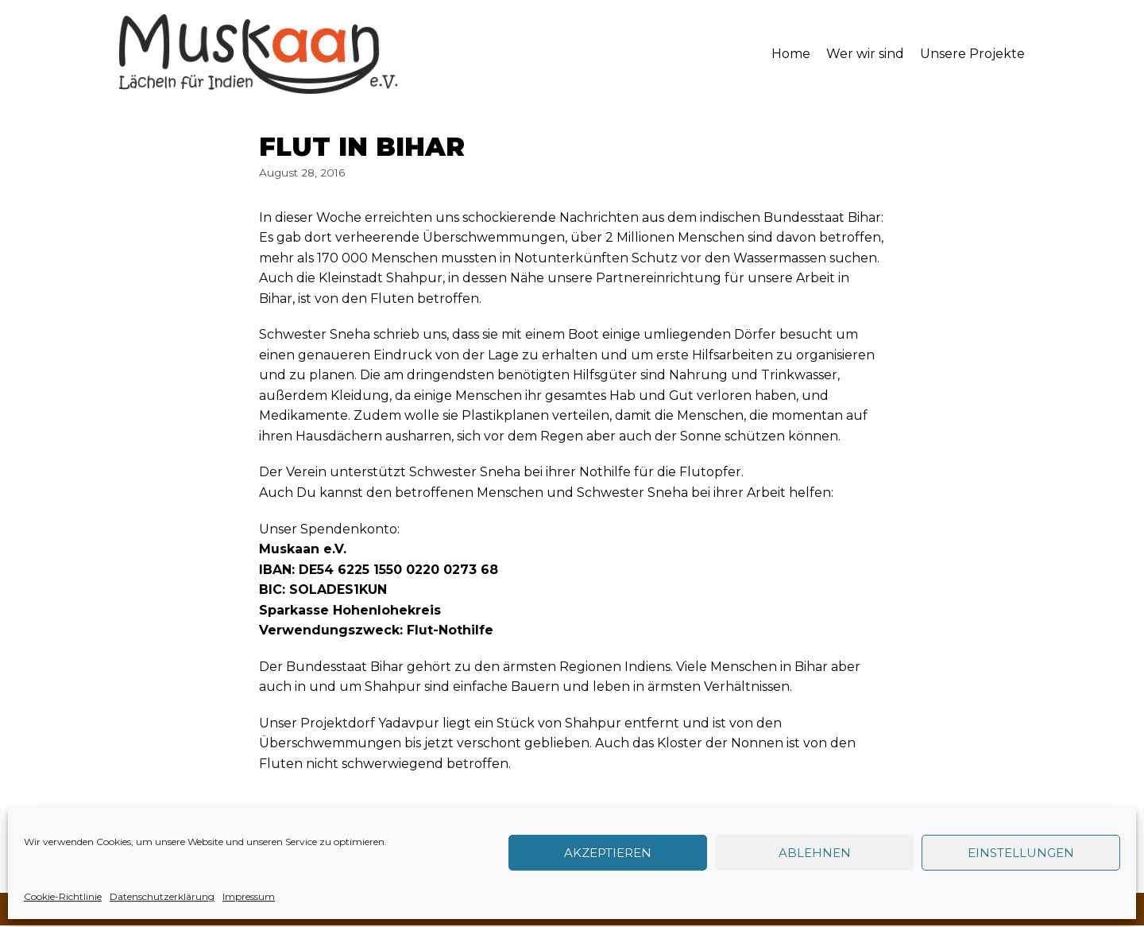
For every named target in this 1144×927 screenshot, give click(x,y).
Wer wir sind (865, 53)
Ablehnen (815, 852)
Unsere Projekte (972, 53)
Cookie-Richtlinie (63, 896)
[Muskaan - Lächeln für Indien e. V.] (258, 54)
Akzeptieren (607, 852)
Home (790, 53)
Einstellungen (1021, 852)
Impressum (248, 896)
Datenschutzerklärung (162, 896)
